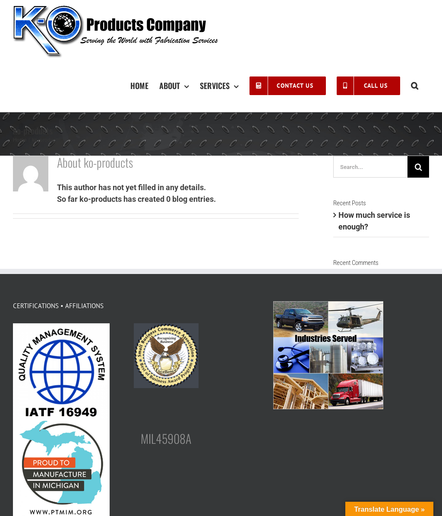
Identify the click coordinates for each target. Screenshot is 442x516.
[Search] (418, 167)
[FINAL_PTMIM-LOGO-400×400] (61, 423)
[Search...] (370, 167)
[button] (414, 85)
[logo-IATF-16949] (61, 326)
